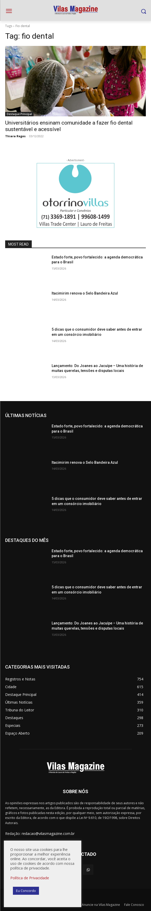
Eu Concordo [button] (26, 890)
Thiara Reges (15, 136)
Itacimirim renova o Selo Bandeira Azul (85, 293)
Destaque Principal (19, 114)
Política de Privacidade (29, 877)
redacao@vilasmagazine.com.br (48, 833)
